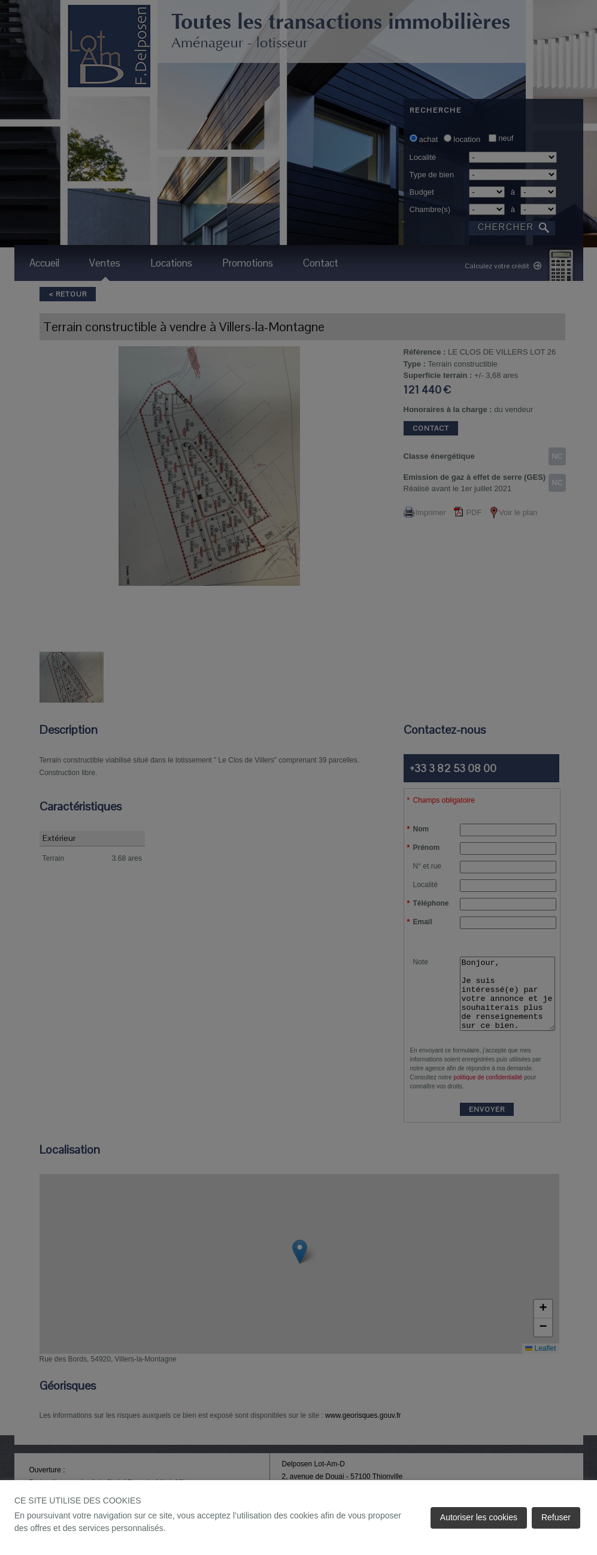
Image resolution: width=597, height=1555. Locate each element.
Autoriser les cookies (478, 1517)
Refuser (556, 1517)
